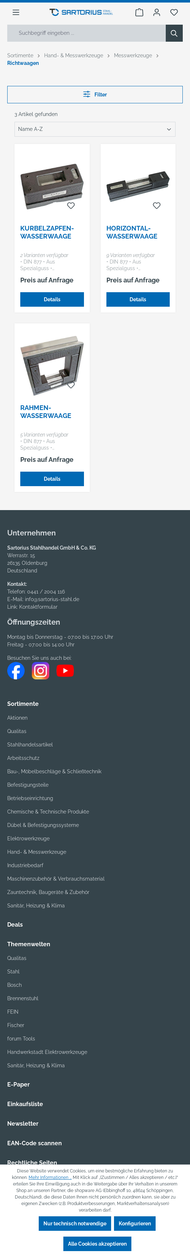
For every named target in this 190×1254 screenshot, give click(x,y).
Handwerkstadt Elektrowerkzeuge (47, 1052)
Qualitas (16, 731)
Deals (15, 924)
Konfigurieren (135, 1223)
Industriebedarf (25, 865)
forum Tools (21, 1039)
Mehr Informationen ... (50, 1177)
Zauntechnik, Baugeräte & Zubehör (48, 892)
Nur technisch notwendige (74, 1223)
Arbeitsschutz (23, 758)
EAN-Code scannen (34, 1143)
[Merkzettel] (174, 12)
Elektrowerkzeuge (28, 838)
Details (52, 299)
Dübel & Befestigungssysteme (43, 825)
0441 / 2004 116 (46, 592)
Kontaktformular (38, 607)
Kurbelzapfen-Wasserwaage (47, 232)
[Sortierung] (95, 129)
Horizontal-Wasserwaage (131, 232)
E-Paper (18, 1084)
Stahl (13, 971)
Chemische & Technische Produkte (48, 812)
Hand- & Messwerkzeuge (36, 852)
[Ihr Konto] (156, 12)
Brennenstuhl (22, 998)
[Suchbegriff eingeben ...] (86, 33)
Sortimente (23, 703)
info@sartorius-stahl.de (52, 599)
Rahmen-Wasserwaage (45, 411)
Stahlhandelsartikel (30, 745)
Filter (94, 94)
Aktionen (17, 718)
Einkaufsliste (25, 1104)
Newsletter (22, 1123)
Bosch (14, 985)
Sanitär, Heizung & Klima (36, 1065)
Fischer (15, 1025)
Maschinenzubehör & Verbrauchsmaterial (56, 879)
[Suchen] (174, 33)
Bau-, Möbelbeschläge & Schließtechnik (54, 771)
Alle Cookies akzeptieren (97, 1244)
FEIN (12, 1012)
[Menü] (16, 12)
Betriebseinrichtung (30, 798)
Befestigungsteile (27, 785)
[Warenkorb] (139, 12)
